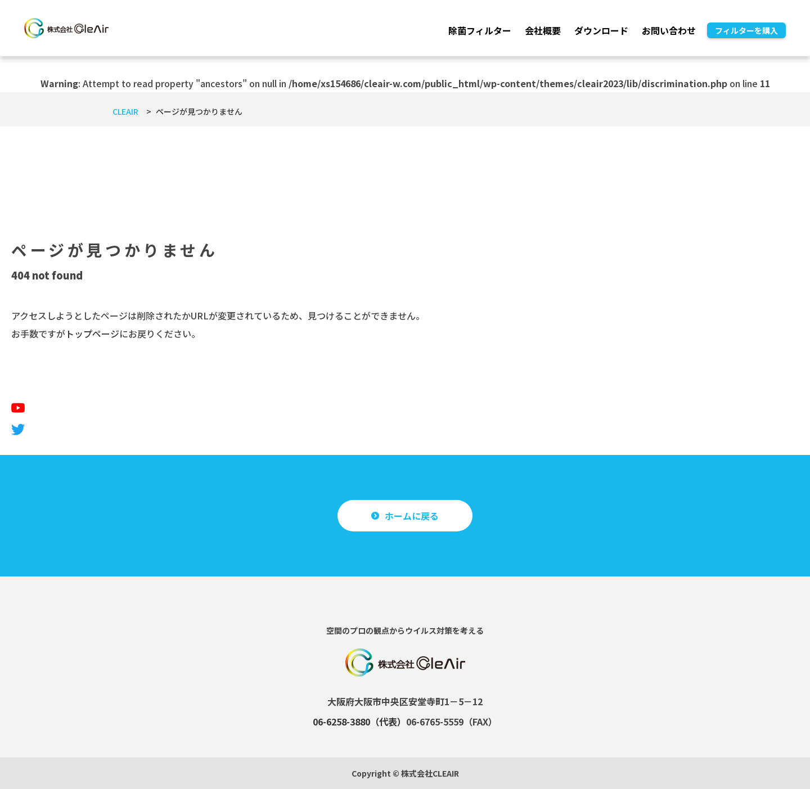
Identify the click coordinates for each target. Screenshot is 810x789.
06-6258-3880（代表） (359, 721)
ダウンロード (601, 30)
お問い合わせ (669, 30)
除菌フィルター (479, 30)
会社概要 (543, 30)
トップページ (92, 333)
